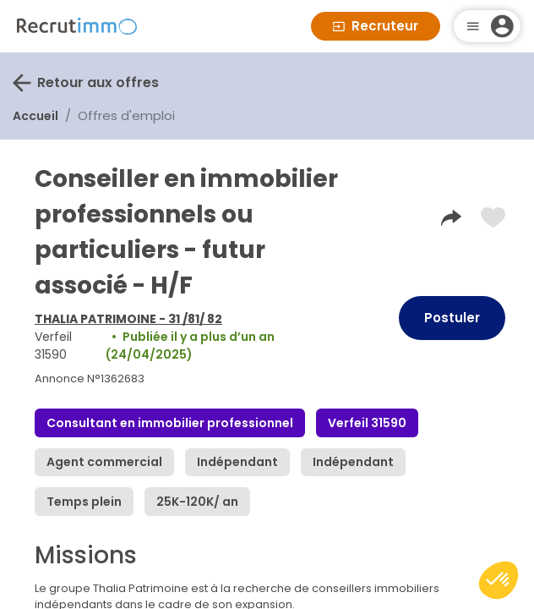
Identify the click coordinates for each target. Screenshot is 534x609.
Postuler (452, 317)
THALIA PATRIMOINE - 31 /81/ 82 (128, 318)
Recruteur (375, 26)
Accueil (35, 115)
